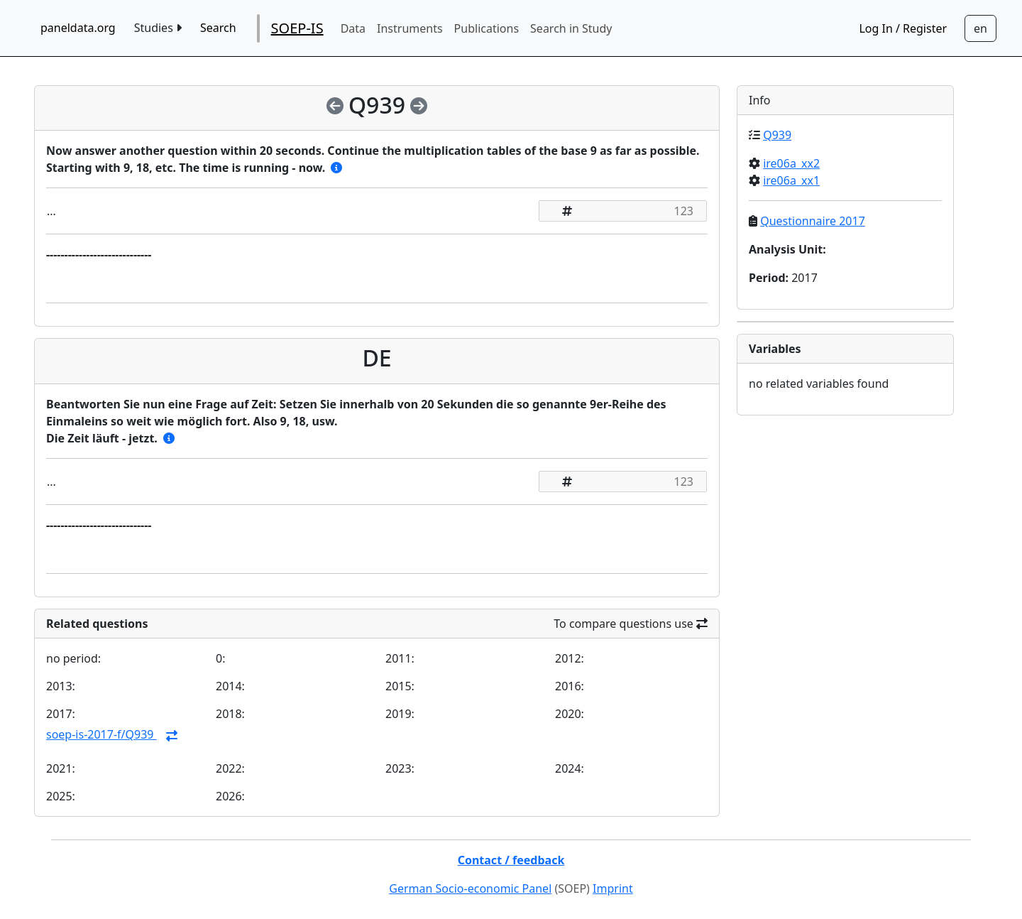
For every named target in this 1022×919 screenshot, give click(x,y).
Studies (158, 28)
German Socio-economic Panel (470, 888)
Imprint (613, 888)
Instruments (410, 28)
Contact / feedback (511, 860)
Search (218, 28)
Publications (486, 28)
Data (353, 28)
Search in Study (571, 28)
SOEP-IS (297, 28)
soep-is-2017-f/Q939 (101, 734)
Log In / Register (903, 28)
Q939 (777, 135)
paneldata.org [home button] (78, 28)
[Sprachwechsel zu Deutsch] (980, 28)
